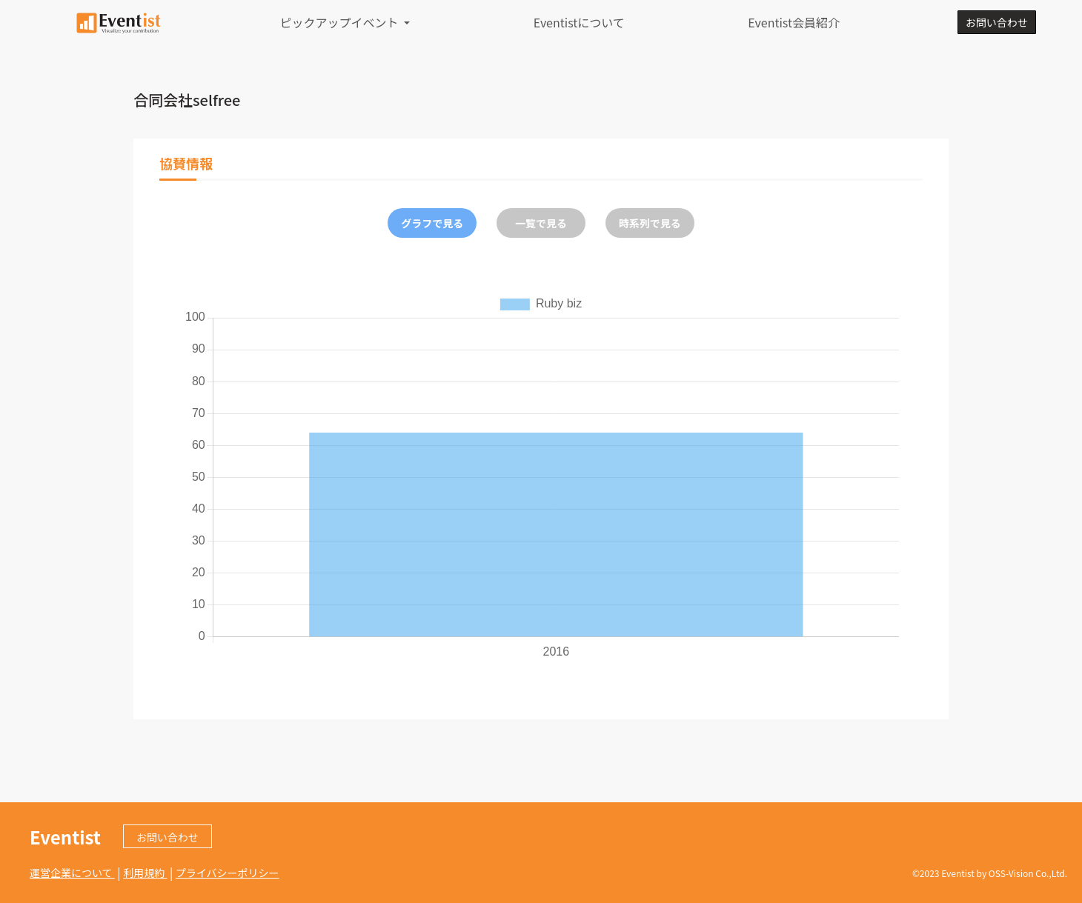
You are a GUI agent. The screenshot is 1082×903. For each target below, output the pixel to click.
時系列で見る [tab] (650, 223)
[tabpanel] (541, 476)
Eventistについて (579, 22)
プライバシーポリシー (227, 872)
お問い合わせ (997, 22)
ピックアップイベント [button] (341, 22)
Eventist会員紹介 (794, 22)
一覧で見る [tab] (541, 223)
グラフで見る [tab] (432, 223)
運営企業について (72, 872)
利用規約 (145, 872)
